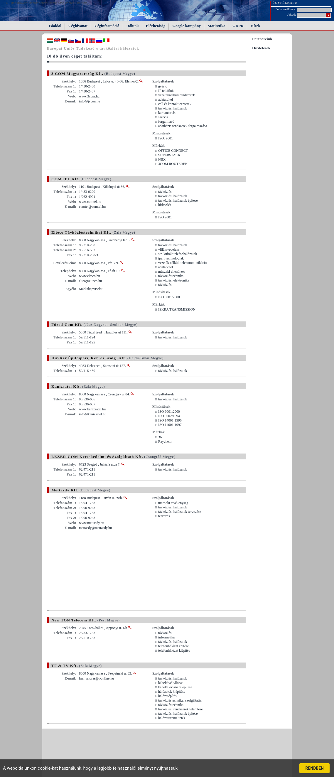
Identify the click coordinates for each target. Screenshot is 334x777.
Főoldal (55, 25)
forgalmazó (166, 121)
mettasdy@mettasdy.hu (95, 528)
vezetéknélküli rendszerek (176, 95)
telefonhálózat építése (173, 646)
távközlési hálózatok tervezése (179, 512)
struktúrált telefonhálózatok (177, 254)
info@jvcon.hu (89, 101)
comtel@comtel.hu (92, 207)
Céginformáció (107, 25)
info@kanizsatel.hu (92, 414)
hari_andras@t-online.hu (96, 678)
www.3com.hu (89, 96)
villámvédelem (168, 249)
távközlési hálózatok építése (178, 200)
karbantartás (167, 113)
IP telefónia (166, 91)
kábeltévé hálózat (170, 683)
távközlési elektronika (173, 280)
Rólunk (132, 25)
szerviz (163, 117)
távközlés (164, 192)
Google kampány (186, 25)
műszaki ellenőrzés (171, 271)
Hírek (255, 25)
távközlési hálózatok (172, 108)
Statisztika (216, 25)
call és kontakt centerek (174, 104)
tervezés (164, 516)
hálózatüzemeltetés (171, 718)
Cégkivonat (77, 25)
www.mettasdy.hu (91, 523)
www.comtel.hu (90, 202)
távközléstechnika (170, 276)
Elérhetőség (156, 25)
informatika (166, 637)
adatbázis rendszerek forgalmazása (182, 126)
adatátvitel (165, 99)
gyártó (162, 86)
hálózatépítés (167, 696)
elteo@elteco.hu (90, 281)
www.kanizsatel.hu (92, 409)
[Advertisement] (96, 572)
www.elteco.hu (89, 276)
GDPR (238, 25)
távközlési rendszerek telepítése (180, 709)
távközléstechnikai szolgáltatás (180, 700)
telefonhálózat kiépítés (174, 650)
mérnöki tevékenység (173, 503)
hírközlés (164, 205)
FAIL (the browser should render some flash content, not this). (46, 3)
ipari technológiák (171, 258)
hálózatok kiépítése (171, 692)
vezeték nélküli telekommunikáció (182, 263)
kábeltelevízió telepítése (175, 687)
